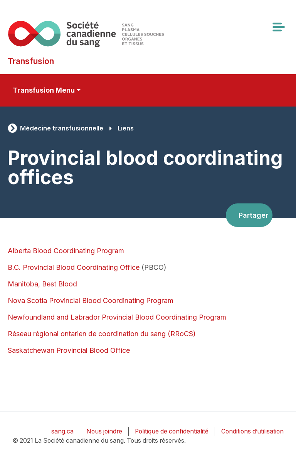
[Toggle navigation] (278, 27)
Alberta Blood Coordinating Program (66, 251)
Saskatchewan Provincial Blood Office (69, 350)
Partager (253, 215)
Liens (126, 128)
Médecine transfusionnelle (61, 128)
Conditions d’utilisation (252, 431)
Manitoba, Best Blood (42, 284)
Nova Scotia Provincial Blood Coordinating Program (90, 300)
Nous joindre (104, 431)
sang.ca (62, 431)
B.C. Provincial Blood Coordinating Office (74, 267)
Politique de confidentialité (172, 431)
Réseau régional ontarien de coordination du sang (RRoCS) (102, 334)
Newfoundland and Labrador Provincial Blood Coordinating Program (117, 317)
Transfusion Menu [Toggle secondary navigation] (44, 90)
